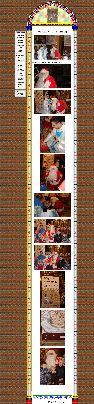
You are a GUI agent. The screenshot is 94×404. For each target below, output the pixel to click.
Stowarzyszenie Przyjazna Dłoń (20, 54)
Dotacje (20, 75)
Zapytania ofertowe (20, 79)
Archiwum (21, 82)
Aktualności (20, 37)
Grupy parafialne (21, 50)
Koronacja (21, 35)
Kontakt (20, 65)
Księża (20, 47)
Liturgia (20, 40)
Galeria (21, 63)
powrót (69, 387)
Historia (20, 42)
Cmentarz (20, 58)
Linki (20, 73)
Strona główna (20, 32)
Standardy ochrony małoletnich (20, 69)
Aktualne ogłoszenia (21, 85)
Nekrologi (21, 60)
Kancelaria (20, 45)
